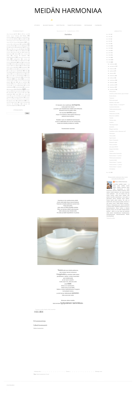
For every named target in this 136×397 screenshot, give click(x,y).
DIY (16, 34)
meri (15, 75)
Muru (17, 39)
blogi (8, 47)
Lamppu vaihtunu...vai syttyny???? (116, 104)
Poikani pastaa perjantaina (115, 158)
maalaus (8, 74)
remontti (8, 85)
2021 (109, 43)
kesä (20, 62)
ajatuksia (21, 42)
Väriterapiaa (112, 133)
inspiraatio (23, 55)
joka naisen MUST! (113, 147)
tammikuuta (112, 89)
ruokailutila (27, 87)
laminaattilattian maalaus (24, 69)
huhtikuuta (112, 82)
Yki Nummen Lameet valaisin (13, 40)
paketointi (26, 80)
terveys (8, 96)
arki (13, 44)
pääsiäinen (22, 84)
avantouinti (19, 46)
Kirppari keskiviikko (114, 149)
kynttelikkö (14, 69)
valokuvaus (21, 101)
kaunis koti (24, 60)
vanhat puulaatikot (24, 102)
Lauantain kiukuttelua (114, 107)
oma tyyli (26, 79)
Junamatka (111, 127)
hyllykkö (26, 52)
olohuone (9, 79)
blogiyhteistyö (19, 47)
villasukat (25, 104)
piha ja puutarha (23, 82)
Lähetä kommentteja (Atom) (42, 374)
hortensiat (15, 52)
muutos (19, 77)
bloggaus (25, 46)
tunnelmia (22, 96)
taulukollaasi (9, 94)
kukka (26, 65)
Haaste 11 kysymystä (113, 140)
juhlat (13, 60)
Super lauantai (112, 138)
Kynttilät (15, 37)
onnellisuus (9, 80)
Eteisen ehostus (112, 96)
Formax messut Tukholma (13, 36)
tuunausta (9, 97)
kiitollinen (14, 64)
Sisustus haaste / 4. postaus (115, 155)
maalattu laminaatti (23, 72)
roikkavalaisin (20, 85)
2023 (109, 39)
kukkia (17, 67)
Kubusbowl (9, 37)
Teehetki (111, 118)
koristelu (14, 65)
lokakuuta (112, 68)
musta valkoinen (12, 77)
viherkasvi (9, 104)
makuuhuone (21, 74)
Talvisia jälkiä (112, 136)
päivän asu (15, 84)
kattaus (18, 60)
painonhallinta (19, 80)
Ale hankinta (112, 169)
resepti (13, 85)
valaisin (15, 99)
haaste (13, 50)
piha (14, 82)
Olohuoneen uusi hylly (114, 113)
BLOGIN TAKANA (48, 25)
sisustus (19, 89)
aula (13, 46)
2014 (109, 59)
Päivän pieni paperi (113, 100)
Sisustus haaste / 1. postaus (115, 166)
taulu (25, 92)
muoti (28, 75)
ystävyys (15, 105)
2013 (109, 62)
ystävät (21, 105)
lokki (12, 72)
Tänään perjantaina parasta (115, 109)
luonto (15, 72)
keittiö (14, 62)
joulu (8, 59)
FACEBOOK (98, 25)
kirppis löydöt (25, 64)
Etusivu (68, 371)
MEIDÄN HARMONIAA (68, 10)
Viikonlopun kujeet (113, 124)
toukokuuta (112, 80)
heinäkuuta (112, 75)
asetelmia (24, 44)
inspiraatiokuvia (11, 57)
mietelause (21, 76)
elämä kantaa (16, 49)
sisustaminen (11, 89)
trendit (16, 96)
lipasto (8, 72)
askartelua (9, 46)
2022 (109, 41)
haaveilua (20, 50)
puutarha (9, 84)
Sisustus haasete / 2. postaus (115, 164)
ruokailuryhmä (19, 87)
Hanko (24, 36)
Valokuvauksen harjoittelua (115, 153)
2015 (109, 57)
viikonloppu (16, 104)
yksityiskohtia (9, 105)
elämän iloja (24, 49)
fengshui (46, 309)
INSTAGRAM (88, 25)
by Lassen (27, 47)
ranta (27, 84)
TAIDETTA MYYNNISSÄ (74, 25)
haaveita (25, 50)
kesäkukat (26, 62)
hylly (20, 52)
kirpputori (9, 65)
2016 (109, 55)
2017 (109, 53)
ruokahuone (10, 87)
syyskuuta (112, 71)
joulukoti (25, 59)
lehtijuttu (14, 71)
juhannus (9, 60)
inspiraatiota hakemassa (23, 57)
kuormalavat (24, 67)
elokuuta (112, 73)
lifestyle (20, 71)
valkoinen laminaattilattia (24, 99)
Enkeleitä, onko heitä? (114, 102)
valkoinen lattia (11, 100)
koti (18, 65)
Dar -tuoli (26, 34)
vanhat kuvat (14, 102)
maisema (15, 74)
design (10, 49)
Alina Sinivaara (10, 34)
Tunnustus (111, 98)
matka (28, 74)
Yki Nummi (14, 42)
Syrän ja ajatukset (113, 144)
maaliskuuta (112, 85)
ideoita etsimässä (24, 54)
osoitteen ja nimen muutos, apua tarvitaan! (118, 93)
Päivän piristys (112, 91)
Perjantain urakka (113, 142)
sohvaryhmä (11, 92)
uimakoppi (16, 97)
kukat (23, 65)
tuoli (27, 96)
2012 (109, 172)
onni (14, 80)
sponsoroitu (19, 92)
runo (27, 85)
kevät (8, 64)
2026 (109, 34)
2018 (109, 50)
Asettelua (111, 151)
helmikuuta (112, 87)
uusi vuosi (10, 99)
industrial (16, 55)
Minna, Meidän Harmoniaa (121, 181)
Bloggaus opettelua (113, 129)
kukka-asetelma (10, 67)
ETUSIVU (37, 25)
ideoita (16, 54)
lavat (9, 71)
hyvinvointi (9, 54)
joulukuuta (112, 64)
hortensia (9, 52)
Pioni (22, 39)
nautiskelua (25, 77)
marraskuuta (112, 66)
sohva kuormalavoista (18, 91)
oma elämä (18, 79)
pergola (8, 82)
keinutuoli (9, 62)
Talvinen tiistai (112, 120)
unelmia (27, 97)
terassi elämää (24, 94)
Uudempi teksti (37, 371)
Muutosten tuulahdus (114, 116)
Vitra (26, 39)
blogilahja (12, 47)
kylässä (8, 69)
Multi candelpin (22, 37)
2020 (109, 46)
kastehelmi (53, 309)
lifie (26, 71)
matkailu (11, 75)
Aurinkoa (111, 122)
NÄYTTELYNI (60, 25)
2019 (109, 48)
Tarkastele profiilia (111, 218)
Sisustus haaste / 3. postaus (115, 162)
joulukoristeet (17, 59)
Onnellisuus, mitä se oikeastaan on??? (117, 131)
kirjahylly (19, 64)
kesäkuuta (112, 78)
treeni (12, 95)
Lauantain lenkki (113, 160)
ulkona (21, 97)
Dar (21, 34)
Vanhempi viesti (98, 371)
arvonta (17, 44)
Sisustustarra (112, 111)
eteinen (8, 50)
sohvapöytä (27, 91)
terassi (17, 94)
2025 (109, 36)
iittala (49, 309)
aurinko (41, 309)
